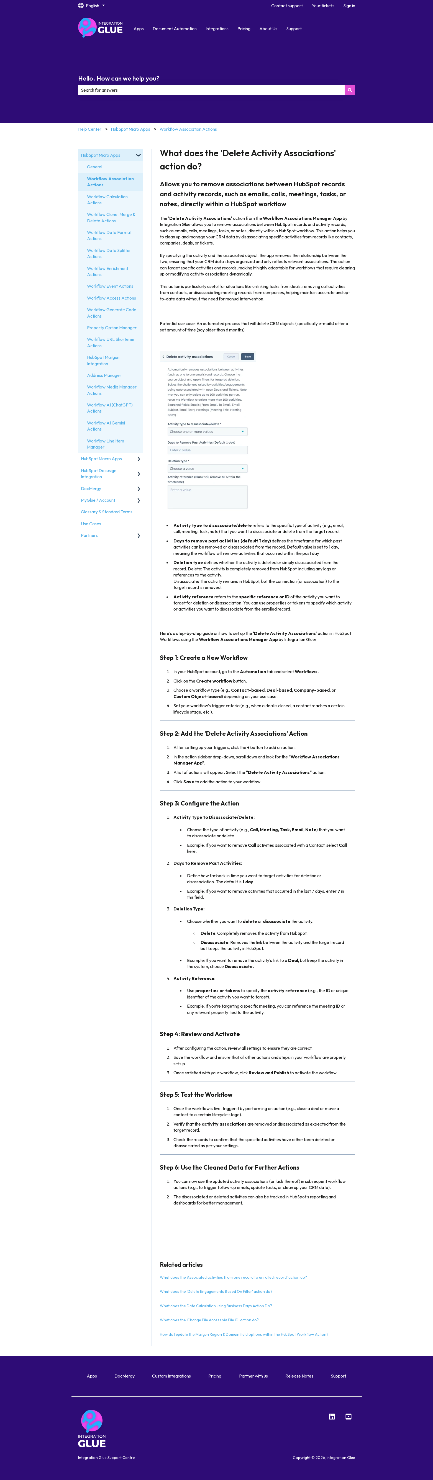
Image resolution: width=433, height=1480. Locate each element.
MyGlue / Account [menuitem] (98, 500)
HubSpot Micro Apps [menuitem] (100, 155)
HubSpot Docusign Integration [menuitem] (98, 473)
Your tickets (323, 5)
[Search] (350, 90)
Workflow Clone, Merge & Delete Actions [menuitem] (111, 217)
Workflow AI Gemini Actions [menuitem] (106, 426)
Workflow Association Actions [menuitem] (110, 181)
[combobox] (211, 90)
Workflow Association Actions (188, 129)
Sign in (349, 5)
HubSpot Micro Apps (130, 129)
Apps (139, 28)
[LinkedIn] (332, 1416)
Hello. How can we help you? (119, 78)
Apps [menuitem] (92, 1376)
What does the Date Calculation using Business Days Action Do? (216, 1305)
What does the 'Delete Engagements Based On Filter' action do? (216, 1291)
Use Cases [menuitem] (91, 523)
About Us (268, 28)
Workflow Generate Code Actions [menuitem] (111, 312)
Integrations (217, 28)
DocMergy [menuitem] (91, 488)
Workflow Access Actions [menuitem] (111, 298)
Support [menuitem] (338, 1376)
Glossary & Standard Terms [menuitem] (106, 511)
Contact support (287, 5)
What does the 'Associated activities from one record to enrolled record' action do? (233, 1277)
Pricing (243, 28)
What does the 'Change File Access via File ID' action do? (209, 1319)
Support (294, 28)
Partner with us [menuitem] (253, 1376)
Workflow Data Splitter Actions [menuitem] (109, 253)
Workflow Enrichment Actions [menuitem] (107, 271)
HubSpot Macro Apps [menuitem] (101, 458)
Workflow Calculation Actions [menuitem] (107, 199)
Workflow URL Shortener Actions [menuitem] (111, 342)
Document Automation (175, 28)
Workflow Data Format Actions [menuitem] (109, 235)
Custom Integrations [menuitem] (171, 1376)
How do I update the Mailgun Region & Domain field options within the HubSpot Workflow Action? (244, 1334)
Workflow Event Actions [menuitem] (110, 286)
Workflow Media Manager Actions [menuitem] (112, 390)
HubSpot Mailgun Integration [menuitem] (103, 360)
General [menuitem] (94, 166)
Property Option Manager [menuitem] (112, 327)
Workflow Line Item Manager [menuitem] (105, 444)
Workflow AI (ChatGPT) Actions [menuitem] (110, 408)
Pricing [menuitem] (214, 1376)
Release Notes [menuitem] (299, 1376)
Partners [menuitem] (89, 535)
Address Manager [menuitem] (104, 375)
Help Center (89, 129)
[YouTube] (348, 1416)
